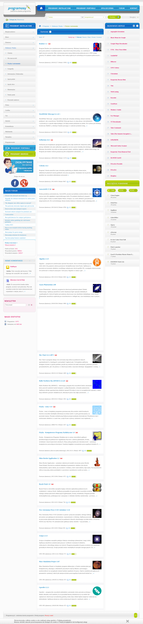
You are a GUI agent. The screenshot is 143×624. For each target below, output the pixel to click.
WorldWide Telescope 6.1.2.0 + (50, 114)
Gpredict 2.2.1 (44, 587)
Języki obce (11, 84)
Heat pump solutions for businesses (15, 235)
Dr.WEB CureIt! (116, 158)
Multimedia (8, 131)
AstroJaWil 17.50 (45, 189)
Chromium (114, 73)
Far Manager (115, 116)
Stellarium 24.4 (44, 140)
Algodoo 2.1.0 (44, 259)
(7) (70, 158)
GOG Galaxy (115, 67)
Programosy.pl (10, 615)
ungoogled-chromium (117, 31)
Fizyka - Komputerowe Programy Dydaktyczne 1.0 (57, 432)
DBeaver (113, 61)
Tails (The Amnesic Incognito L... (121, 134)
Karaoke (113, 97)
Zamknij (127, 621)
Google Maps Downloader (119, 43)
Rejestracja (20, 19)
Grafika (7, 110)
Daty (89, 37)
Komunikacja (9, 126)
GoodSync (114, 104)
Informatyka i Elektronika (15, 74)
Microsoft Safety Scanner (119, 146)
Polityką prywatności (64, 620)
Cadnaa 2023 (9, 225)
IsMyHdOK (114, 140)
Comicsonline (9, 214)
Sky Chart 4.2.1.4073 (46, 355)
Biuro (7, 37)
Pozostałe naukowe (13, 100)
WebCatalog (115, 91)
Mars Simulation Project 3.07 (49, 562)
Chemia (10, 53)
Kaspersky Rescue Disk (118, 79)
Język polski (11, 79)
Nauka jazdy (11, 94)
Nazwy (84, 37)
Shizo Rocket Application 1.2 (49, 458)
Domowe (8, 42)
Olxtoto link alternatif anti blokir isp (16, 195)
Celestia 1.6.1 (43, 166)
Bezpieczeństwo (10, 32)
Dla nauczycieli (12, 58)
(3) (70, 181)
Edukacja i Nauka (10, 48)
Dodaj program (39, 615)
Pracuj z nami (49, 615)
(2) (70, 207)
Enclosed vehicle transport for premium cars (18, 211)
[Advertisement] (62, 88)
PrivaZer (114, 170)
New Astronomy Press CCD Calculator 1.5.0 (54, 510)
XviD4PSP (114, 55)
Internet (7, 121)
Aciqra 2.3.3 (43, 536)
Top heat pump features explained (15, 238)
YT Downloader (116, 122)
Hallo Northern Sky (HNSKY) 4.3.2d (52, 381)
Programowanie (10, 142)
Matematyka (11, 89)
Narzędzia (8, 137)
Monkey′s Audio (116, 110)
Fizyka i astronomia (14, 63)
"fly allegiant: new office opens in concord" (18, 203)
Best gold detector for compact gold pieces (18, 217)
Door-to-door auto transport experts (15, 209)
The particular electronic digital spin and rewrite (19, 206)
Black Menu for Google (118, 37)
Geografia (11, 69)
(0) (70, 132)
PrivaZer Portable (116, 164)
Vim (112, 85)
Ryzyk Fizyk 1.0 (44, 484)
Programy (46, 26)
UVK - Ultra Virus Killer (119, 49)
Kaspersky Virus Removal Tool (121, 152)
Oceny (94, 37)
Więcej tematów (10, 245)
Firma (7, 105)
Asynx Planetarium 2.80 (47, 285)
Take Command (116, 128)
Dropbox (113, 176)
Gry (6, 115)
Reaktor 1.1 (43, 44)
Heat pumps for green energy (14, 232)
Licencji (99, 37)
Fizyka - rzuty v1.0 (45, 407)
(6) (70, 62)
